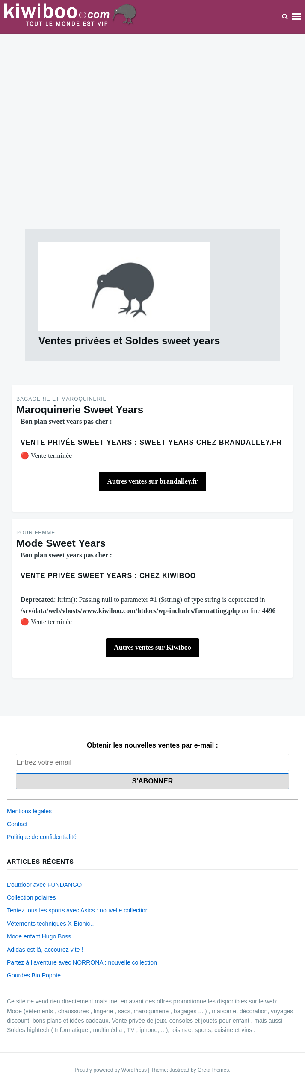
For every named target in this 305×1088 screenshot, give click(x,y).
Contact (17, 824)
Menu (296, 16)
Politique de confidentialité (42, 836)
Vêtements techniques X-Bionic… (51, 923)
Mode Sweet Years (61, 543)
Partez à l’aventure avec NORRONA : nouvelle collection (82, 962)
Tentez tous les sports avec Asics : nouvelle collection (78, 910)
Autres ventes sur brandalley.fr (152, 481)
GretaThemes (213, 1070)
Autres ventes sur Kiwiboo (152, 647)
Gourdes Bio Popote (34, 975)
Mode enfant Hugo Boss (39, 936)
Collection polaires (31, 897)
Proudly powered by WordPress (111, 1070)
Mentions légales (29, 811)
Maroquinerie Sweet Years (79, 409)
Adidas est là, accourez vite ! (45, 949)
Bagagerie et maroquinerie (61, 399)
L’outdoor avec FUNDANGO (44, 884)
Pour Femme (35, 533)
